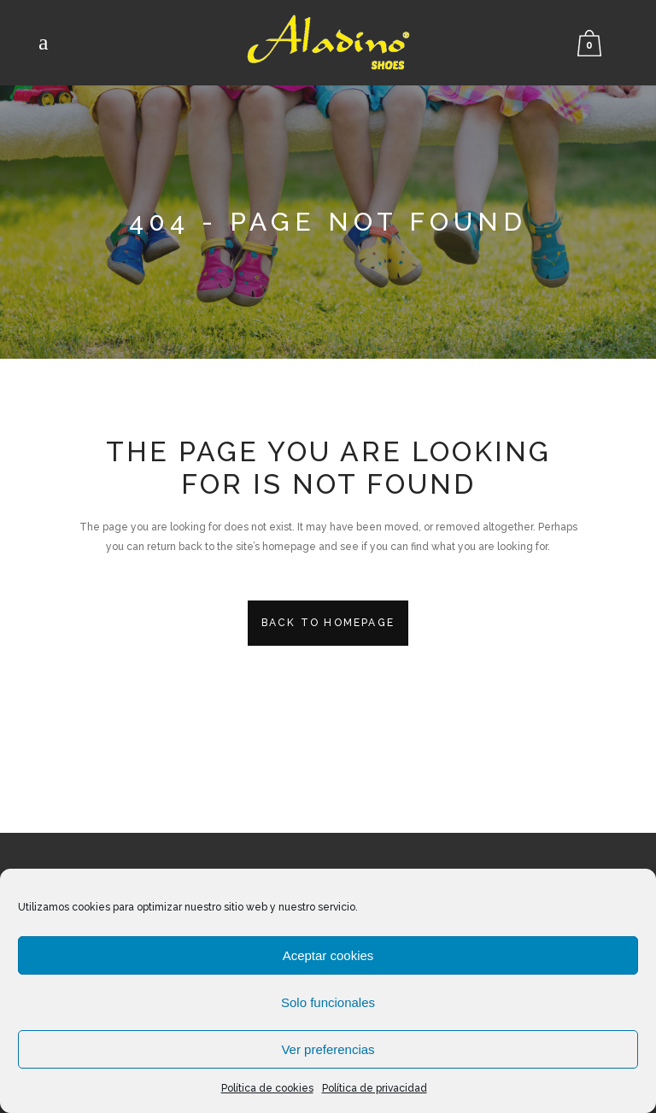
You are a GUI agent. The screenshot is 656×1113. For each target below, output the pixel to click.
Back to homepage (328, 623)
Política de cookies (267, 1088)
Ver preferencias (327, 1049)
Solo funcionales (328, 1002)
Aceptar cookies (328, 955)
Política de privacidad (374, 1088)
